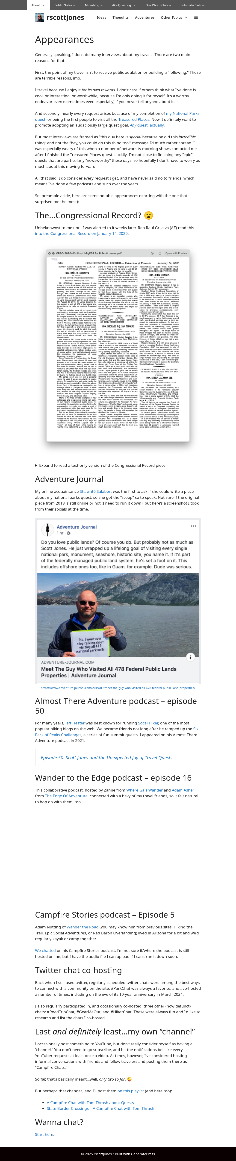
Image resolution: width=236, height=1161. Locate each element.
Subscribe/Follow (193, 5)
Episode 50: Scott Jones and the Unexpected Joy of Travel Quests (106, 757)
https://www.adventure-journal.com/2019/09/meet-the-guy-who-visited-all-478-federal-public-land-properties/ (118, 688)
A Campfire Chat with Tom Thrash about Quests (90, 1102)
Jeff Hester (75, 723)
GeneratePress (143, 1154)
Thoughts (121, 17)
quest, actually (147, 125)
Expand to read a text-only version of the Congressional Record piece (102, 465)
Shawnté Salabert (96, 491)
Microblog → (94, 5)
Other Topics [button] (176, 17)
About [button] (40, 5)
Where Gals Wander (144, 790)
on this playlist (131, 1090)
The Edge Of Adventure (66, 795)
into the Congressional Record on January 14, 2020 (81, 233)
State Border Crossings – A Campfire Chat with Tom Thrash (100, 1108)
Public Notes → (65, 5)
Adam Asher (183, 790)
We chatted (45, 950)
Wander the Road (83, 927)
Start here (44, 1134)
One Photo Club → (158, 5)
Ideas (101, 17)
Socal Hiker (148, 723)
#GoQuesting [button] (126, 5)
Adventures (144, 17)
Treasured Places (133, 119)
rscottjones (65, 17)
